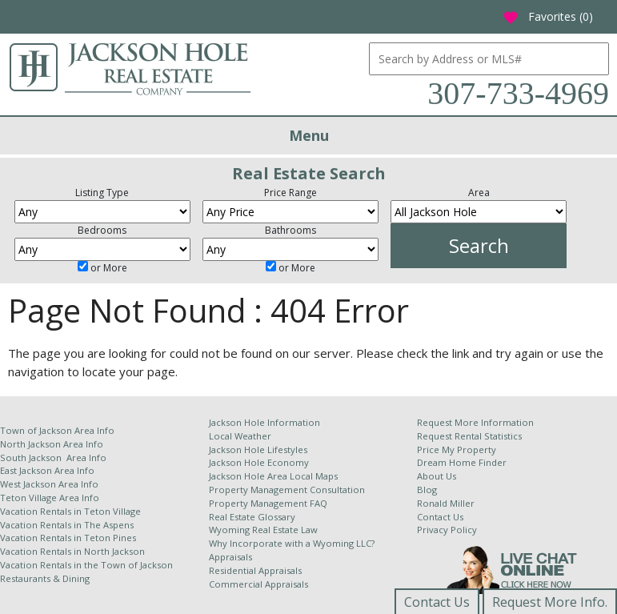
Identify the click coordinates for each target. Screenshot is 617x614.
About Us (436, 476)
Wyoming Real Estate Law (263, 530)
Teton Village (112, 511)
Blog (427, 490)
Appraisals (230, 557)
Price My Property (456, 449)
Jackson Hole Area (249, 476)
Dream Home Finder (462, 462)
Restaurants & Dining (45, 578)
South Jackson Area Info (53, 457)
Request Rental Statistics (469, 436)
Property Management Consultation (287, 490)
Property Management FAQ (268, 503)
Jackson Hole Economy (259, 462)
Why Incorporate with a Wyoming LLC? (292, 543)
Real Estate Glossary (252, 517)
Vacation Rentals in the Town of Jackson (86, 565)
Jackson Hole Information (264, 422)
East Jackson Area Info (47, 470)
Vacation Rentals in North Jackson (72, 551)
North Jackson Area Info (51, 444)
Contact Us (440, 517)
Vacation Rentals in (42, 511)
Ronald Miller (446, 503)
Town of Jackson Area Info (57, 430)
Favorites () (548, 16)
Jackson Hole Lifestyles (258, 449)
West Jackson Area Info (49, 484)
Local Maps (314, 476)
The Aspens (109, 525)
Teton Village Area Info (49, 498)
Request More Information (475, 422)
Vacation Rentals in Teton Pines (68, 538)
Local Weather (240, 436)
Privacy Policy (447, 530)
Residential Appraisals (255, 570)
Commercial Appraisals (258, 584)
